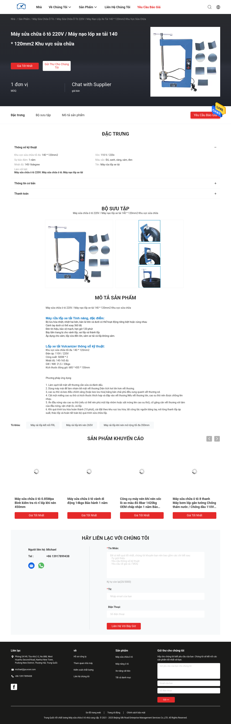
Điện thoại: (114, 607)
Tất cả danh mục (123, 677)
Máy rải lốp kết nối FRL (43, 425)
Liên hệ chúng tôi (82, 676)
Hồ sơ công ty (80, 656)
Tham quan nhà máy (83, 663)
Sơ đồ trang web (93, 712)
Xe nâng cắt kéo (123, 671)
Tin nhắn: (113, 548)
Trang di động (113, 712)
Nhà (13, 19)
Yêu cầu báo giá (205, 115)
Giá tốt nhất (24, 66)
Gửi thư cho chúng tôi (57, 66)
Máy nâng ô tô (122, 664)
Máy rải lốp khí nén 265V (79, 425)
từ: (110, 589)
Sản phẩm (24, 19)
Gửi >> (166, 699)
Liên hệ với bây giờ (124, 626)
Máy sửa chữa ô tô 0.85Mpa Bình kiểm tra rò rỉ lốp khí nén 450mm (35, 503)
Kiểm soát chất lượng (84, 670)
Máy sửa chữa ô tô (43, 19)
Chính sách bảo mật (136, 712)
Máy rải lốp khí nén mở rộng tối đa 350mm (127, 425)
